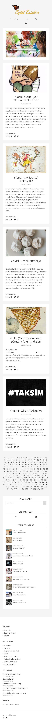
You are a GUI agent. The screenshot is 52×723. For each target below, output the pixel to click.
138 (25, 478)
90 (38, 469)
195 (8, 489)
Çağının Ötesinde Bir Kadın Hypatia (24, 587)
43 (31, 462)
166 (36, 482)
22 (13, 460)
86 (25, 469)
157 (4, 482)
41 (25, 462)
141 (36, 478)
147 (13, 480)
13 (32, 458)
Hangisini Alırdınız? (18, 548)
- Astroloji (6, 648)
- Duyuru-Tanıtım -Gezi (11, 651)
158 (8, 482)
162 (22, 482)
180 (39, 484)
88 (31, 469)
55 (23, 465)
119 (46, 473)
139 (29, 478)
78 (46, 467)
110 (16, 473)
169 (47, 482)
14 (35, 458)
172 (11, 484)
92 (44, 469)
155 (42, 480)
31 (41, 460)
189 (27, 487)
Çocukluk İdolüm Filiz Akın (12, 674)
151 (27, 480)
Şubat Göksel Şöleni (19, 595)
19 (4, 460)
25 (22, 460)
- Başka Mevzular (9, 664)
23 (16, 460)
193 (42, 487)
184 (9, 487)
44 (34, 462)
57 (29, 465)
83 (16, 469)
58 (32, 465)
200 (26, 489)
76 (40, 467)
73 (31, 467)
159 (11, 482)
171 (8, 484)
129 (38, 476)
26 (25, 460)
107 (5, 473)
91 (41, 469)
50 (7, 465)
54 (19, 465)
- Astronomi (7, 646)
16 (40, 458)
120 (6, 476)
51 (10, 465)
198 (19, 489)
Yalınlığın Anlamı (18, 540)
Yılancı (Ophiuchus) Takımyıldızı (26, 179)
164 (29, 482)
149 (20, 480)
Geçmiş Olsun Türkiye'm (26, 411)
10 (24, 458)
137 (22, 478)
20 (7, 460)
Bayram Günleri (8, 679)
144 (47, 478)
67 (13, 467)
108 (8, 473)
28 (32, 460)
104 (38, 471)
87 (28, 469)
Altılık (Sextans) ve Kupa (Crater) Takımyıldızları (26, 339)
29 (35, 460)
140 (33, 478)
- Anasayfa (7, 630)
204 (42, 489)
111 (19, 473)
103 (35, 471)
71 (25, 467)
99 (20, 471)
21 (10, 460)
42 (28, 462)
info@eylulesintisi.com (11, 705)
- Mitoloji (6, 654)
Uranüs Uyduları (18, 564)
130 (42, 476)
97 (14, 471)
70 (23, 467)
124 (20, 476)
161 (19, 482)
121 (9, 476)
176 (25, 484)
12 (29, 458)
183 (5, 487)
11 (27, 458)
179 (36, 484)
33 (46, 460)
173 (15, 484)
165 (33, 482)
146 (9, 480)
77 (43, 467)
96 (11, 471)
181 (43, 484)
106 (46, 471)
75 (37, 467)
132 (4, 478)
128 (35, 476)
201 (31, 489)
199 (23, 489)
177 (29, 484)
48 (46, 462)
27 (28, 460)
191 (35, 487)
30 (38, 460)
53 (16, 465)
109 (12, 473)
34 (5, 462)
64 (5, 467)
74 (34, 467)
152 (31, 480)
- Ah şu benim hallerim (10, 656)
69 (20, 467)
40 (23, 462)
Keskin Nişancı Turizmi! (20, 571)
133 (8, 478)
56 (26, 465)
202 (34, 489)
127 (31, 476)
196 (12, 489)
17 (43, 458)
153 (34, 480)
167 (40, 482)
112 (23, 473)
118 (43, 473)
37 (13, 462)
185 (13, 487)
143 (43, 478)
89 (35, 469)
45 (37, 462)
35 (8, 462)
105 (42, 471)
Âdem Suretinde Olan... (20, 532)
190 (31, 487)
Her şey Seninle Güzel (19, 602)
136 (18, 478)
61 (41, 465)
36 (11, 462)
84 (19, 469)
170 (4, 484)
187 (20, 487)
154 (38, 480)
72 (28, 467)
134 (11, 478)
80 (7, 469)
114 (29, 473)
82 (13, 469)
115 (33, 473)
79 (4, 469)
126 (27, 476)
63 (47, 465)
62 (44, 465)
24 (19, 460)
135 (15, 478)
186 (16, 487)
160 (15, 482)
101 (27, 471)
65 (8, 467)
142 (40, 478)
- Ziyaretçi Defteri (9, 633)
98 (17, 471)
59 (35, 465)
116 (36, 473)
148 (16, 480)
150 (23, 480)
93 (47, 469)
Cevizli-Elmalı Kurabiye (26, 261)
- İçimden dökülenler (10, 662)
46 (40, 462)
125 (24, 476)
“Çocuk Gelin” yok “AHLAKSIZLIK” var (26, 98)
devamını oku (10, 133)
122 (13, 476)
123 (16, 476)
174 (18, 484)
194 (45, 487)
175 (22, 484)
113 (26, 473)
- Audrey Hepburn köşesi (12, 659)
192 (38, 487)
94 (5, 471)
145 (6, 480)
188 (24, 487)
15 (38, 458)
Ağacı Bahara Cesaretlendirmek (23, 556)
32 (44, 460)
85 (22, 469)
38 (16, 462)
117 (39, 473)
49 (4, 465)
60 (38, 465)
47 (43, 462)
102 (31, 471)
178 (32, 484)
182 (47, 484)
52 (13, 465)
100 (23, 471)
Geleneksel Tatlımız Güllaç (21, 579)
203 (38, 489)
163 (26, 482)
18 (46, 458)
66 (11, 467)
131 (46, 476)
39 (20, 462)
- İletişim (6, 636)
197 (15, 489)
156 (45, 480)
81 (10, 469)
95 (8, 471)
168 (43, 482)
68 (16, 467)
